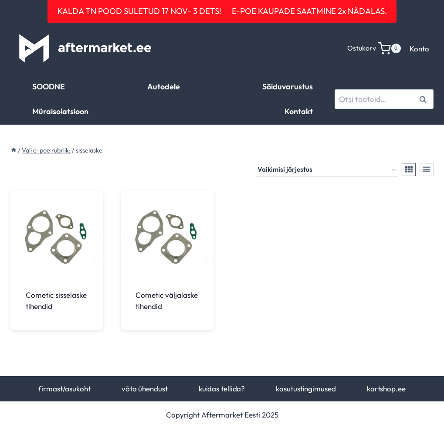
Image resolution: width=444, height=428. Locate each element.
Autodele (163, 87)
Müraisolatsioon (60, 111)
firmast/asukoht (64, 388)
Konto (419, 48)
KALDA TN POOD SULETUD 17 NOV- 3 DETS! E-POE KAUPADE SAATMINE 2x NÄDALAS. (222, 11)
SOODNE (48, 87)
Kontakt (299, 111)
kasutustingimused (306, 388)
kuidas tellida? (222, 388)
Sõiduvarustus (287, 87)
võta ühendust (145, 388)
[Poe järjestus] (326, 170)
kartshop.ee (386, 388)
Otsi (424, 99)
